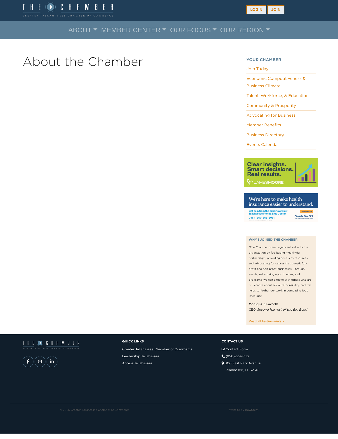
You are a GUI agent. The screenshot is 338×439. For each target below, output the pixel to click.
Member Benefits (263, 124)
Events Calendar (262, 144)
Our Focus (190, 30)
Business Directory (265, 134)
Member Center (131, 30)
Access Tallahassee (137, 363)
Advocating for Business (270, 115)
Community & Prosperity (271, 105)
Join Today (257, 68)
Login (256, 9)
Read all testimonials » (266, 321)
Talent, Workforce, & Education (277, 95)
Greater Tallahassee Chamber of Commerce (157, 349)
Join (276, 9)
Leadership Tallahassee (140, 356)
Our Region (242, 30)
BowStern (251, 409)
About (80, 30)
